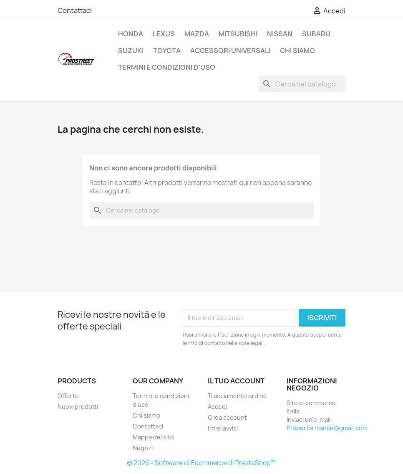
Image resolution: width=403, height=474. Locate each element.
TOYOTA (167, 50)
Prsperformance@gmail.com (327, 428)
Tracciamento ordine (237, 396)
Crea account (227, 417)
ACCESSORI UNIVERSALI (230, 50)
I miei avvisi (223, 428)
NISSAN (279, 33)
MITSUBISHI (238, 33)
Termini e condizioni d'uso (166, 67)
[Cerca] (302, 84)
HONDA (130, 33)
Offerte (68, 396)
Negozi (143, 448)
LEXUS (164, 33)
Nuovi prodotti (78, 407)
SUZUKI (131, 50)
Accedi (217, 407)
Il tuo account (236, 380)
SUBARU (316, 33)
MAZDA (196, 33)
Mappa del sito (153, 437)
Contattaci (75, 10)
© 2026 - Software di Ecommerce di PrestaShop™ (202, 463)
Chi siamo (297, 50)
